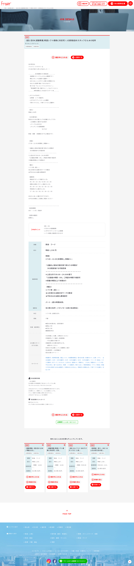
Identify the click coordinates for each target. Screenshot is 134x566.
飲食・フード (82, 538)
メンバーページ (92, 554)
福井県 (44, 527)
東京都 (69, 527)
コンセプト (35, 551)
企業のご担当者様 (41, 554)
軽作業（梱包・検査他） (60, 534)
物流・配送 (29, 538)
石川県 (35, 527)
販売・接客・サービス (59, 538)
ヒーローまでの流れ (62, 551)
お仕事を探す (11, 8)
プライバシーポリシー (77, 554)
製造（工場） (29, 534)
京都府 (60, 527)
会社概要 (52, 554)
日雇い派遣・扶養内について (81, 551)
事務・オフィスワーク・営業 (88, 534)
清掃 (53, 542)
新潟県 (52, 527)
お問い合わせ (62, 554)
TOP (5, 8)
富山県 (27, 527)
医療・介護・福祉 (31, 542)
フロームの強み (47, 551)
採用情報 (97, 551)
